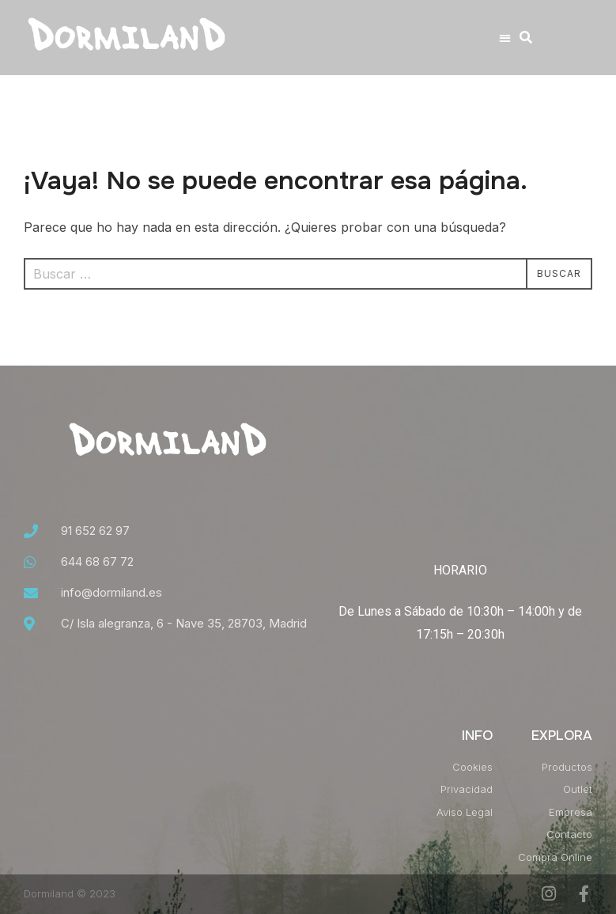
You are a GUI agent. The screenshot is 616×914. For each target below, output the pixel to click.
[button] (506, 37)
